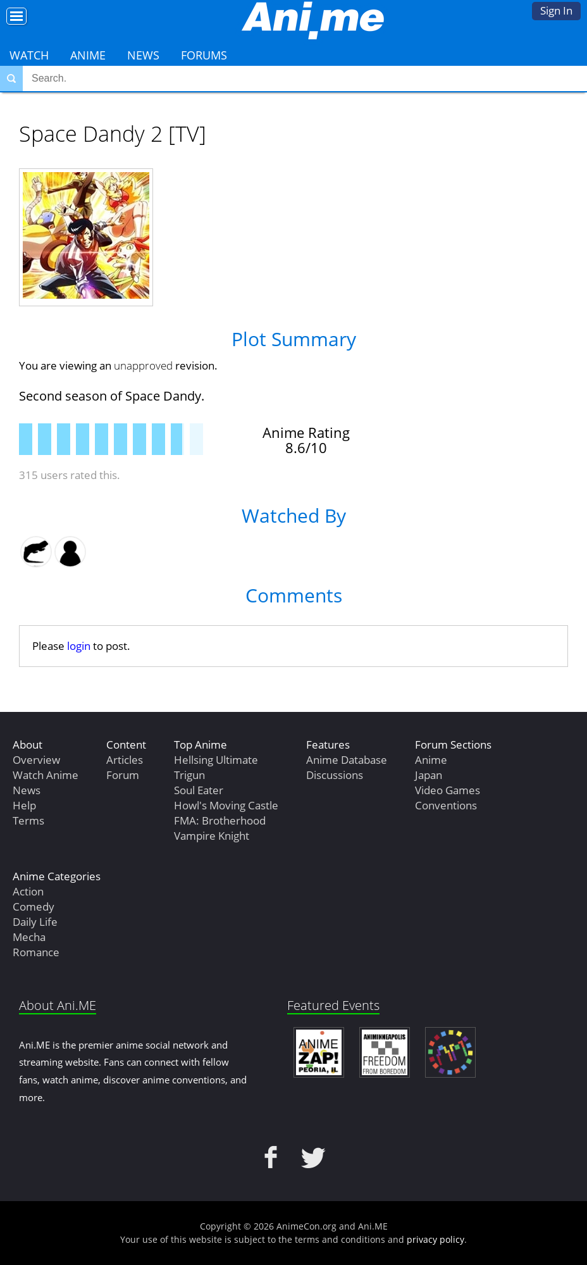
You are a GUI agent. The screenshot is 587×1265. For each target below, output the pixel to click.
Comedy (33, 906)
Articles (124, 759)
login (78, 646)
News (143, 55)
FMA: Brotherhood (220, 820)
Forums (204, 55)
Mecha (29, 937)
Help (24, 805)
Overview (36, 759)
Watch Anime (45, 775)
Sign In (556, 10)
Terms (28, 820)
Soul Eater (198, 790)
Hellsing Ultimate (216, 759)
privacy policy (435, 1239)
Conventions (446, 805)
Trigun (189, 775)
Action (28, 891)
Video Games (447, 790)
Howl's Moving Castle (226, 805)
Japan (428, 775)
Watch (29, 55)
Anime (88, 55)
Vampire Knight (211, 835)
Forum (122, 775)
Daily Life (35, 921)
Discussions (334, 775)
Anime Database (346, 759)
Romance (36, 952)
